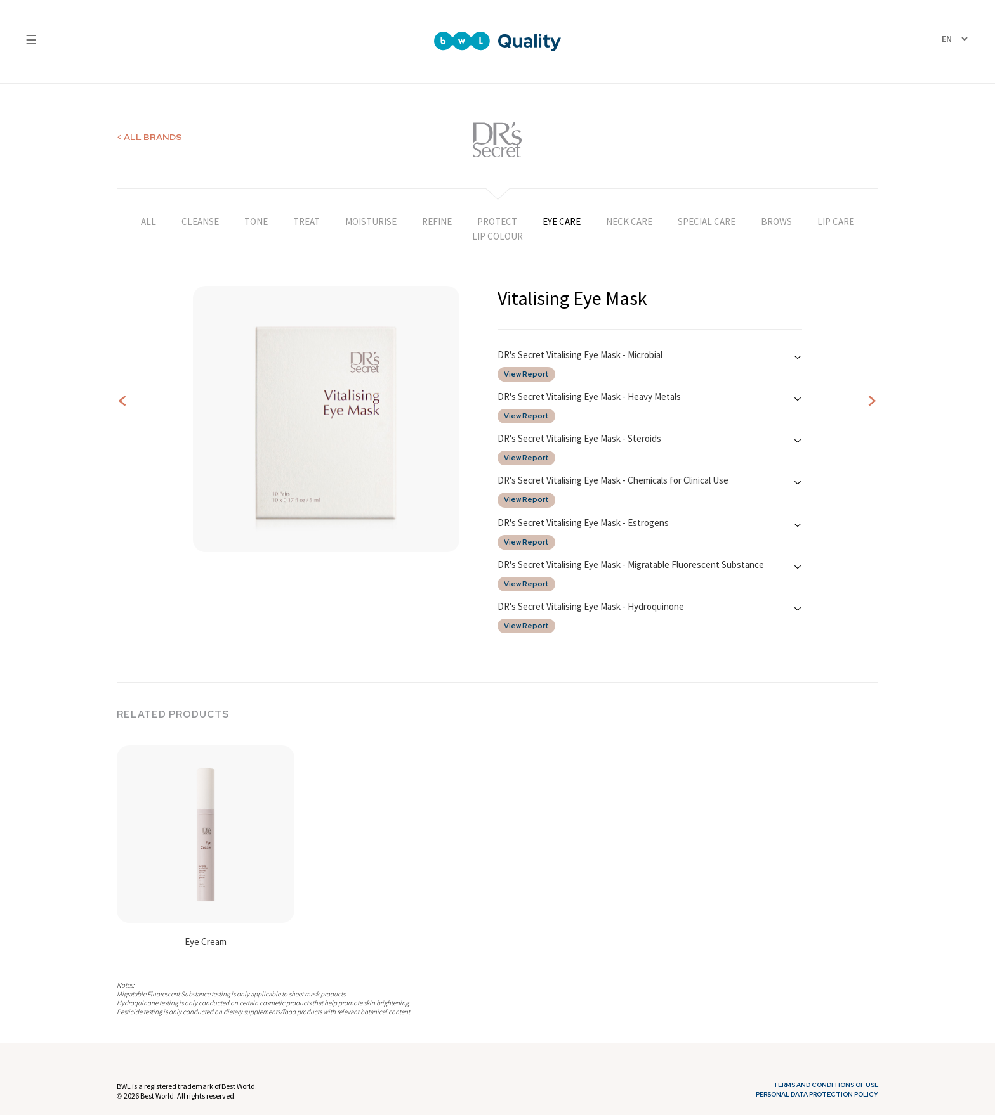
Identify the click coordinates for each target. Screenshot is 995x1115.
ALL (148, 222)
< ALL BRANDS (149, 137)
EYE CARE (562, 222)
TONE (256, 222)
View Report (526, 374)
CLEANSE (200, 222)
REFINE (437, 222)
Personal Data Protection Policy (817, 1095)
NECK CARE (629, 222)
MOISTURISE (371, 222)
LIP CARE (835, 222)
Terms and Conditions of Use (825, 1085)
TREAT (306, 222)
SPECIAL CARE (706, 222)
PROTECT (497, 222)
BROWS (776, 222)
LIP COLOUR (497, 236)
